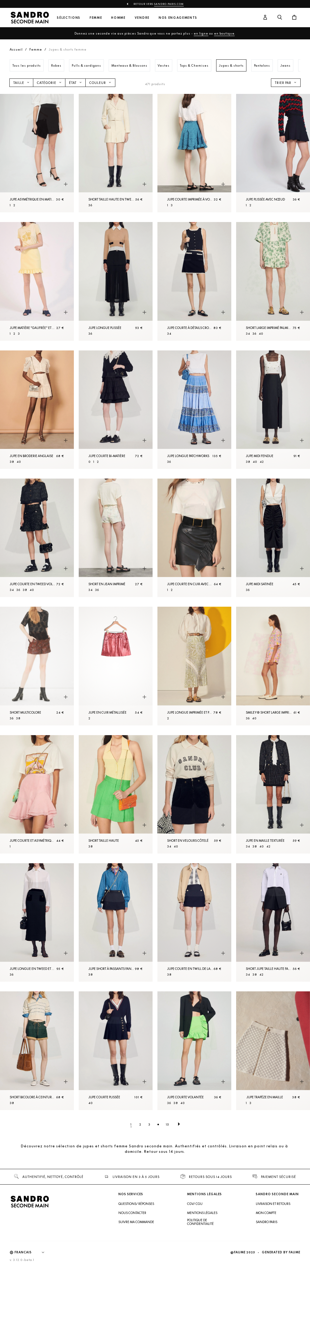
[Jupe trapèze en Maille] (273, 1050)
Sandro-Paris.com (169, 3)
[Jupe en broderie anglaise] (37, 409)
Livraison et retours (273, 1204)
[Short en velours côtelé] (194, 794)
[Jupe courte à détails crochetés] (194, 281)
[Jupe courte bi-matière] (116, 409)
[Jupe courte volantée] (194, 1050)
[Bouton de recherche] (280, 17)
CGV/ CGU (195, 1204)
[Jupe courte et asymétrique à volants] (37, 794)
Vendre (142, 18)
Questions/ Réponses (136, 1204)
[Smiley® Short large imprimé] (273, 666)
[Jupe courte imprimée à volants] (194, 153)
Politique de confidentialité (200, 1221)
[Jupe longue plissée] (116, 281)
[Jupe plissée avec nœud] (273, 153)
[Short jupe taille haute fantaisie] (273, 922)
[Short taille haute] (116, 794)
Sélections (69, 18)
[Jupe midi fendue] (273, 409)
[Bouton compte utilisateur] (265, 17)
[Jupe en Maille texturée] (273, 794)
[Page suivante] (178, 1124)
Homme (118, 18)
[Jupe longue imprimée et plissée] (194, 666)
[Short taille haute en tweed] (116, 153)
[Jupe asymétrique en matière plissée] (37, 153)
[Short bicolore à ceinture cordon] (37, 1050)
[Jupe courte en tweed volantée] (37, 538)
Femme (96, 18)
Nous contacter (132, 1213)
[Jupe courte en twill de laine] (194, 922)
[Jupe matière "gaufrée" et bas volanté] (37, 281)
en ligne (201, 33)
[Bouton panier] (294, 17)
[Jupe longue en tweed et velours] (37, 922)
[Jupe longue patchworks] (194, 409)
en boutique (224, 33)
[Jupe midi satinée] (273, 538)
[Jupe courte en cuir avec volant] (194, 538)
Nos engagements (178, 18)
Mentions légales (202, 1213)
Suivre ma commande (136, 1222)
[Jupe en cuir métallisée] (116, 666)
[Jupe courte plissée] (116, 1050)
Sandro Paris (266, 1222)
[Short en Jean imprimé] (116, 538)
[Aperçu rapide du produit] (65, 184)
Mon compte (266, 1213)
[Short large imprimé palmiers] (273, 281)
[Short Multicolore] (37, 666)
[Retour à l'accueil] (30, 17)
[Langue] (32, 1252)
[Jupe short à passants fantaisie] (116, 922)
